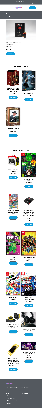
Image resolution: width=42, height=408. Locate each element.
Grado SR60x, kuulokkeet (29, 329)
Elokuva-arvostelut (12, 400)
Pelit (13, 42)
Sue (9, 396)
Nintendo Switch (17, 42)
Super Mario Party (13, 297)
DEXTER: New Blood (28, 93)
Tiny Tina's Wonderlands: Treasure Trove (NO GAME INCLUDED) (29, 353)
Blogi (9, 403)
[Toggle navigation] (7, 8)
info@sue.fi (33, 3)
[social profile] (25, 1)
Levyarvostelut (11, 398)
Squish (13, 257)
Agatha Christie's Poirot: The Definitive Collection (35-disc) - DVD (13, 89)
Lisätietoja (10, 53)
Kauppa (32, 7)
